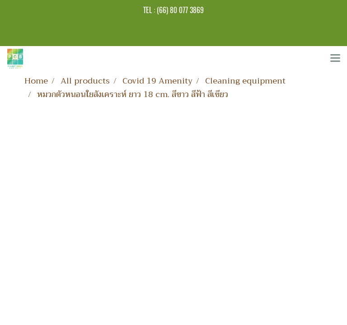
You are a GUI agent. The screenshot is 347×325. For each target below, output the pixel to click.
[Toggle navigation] (335, 59)
